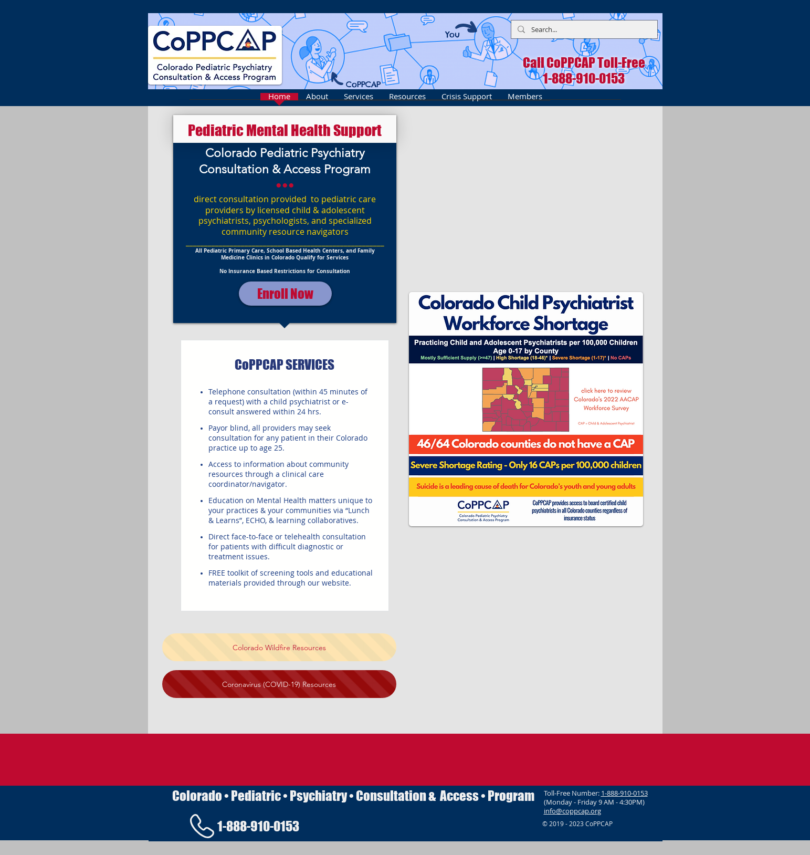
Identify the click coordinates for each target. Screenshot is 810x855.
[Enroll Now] (285, 293)
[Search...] (583, 29)
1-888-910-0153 (624, 793)
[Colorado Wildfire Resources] (279, 647)
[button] (526, 198)
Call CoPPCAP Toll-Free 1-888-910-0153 (584, 70)
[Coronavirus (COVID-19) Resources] (279, 684)
